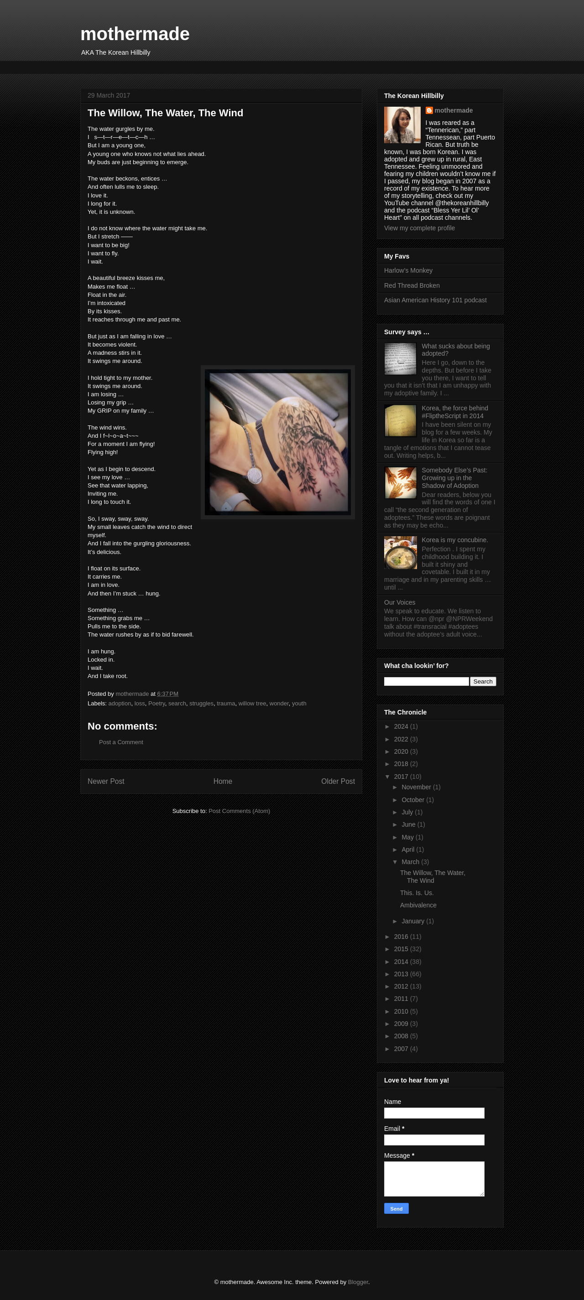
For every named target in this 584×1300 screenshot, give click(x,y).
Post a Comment (121, 742)
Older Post (338, 781)
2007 (402, 1048)
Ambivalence (418, 905)
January (414, 921)
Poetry (156, 703)
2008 (402, 1036)
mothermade (135, 34)
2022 (402, 739)
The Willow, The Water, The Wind (432, 876)
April (409, 849)
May (408, 837)
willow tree (252, 703)
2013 (402, 974)
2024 (402, 726)
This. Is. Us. (417, 892)
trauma (226, 703)
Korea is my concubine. (455, 540)
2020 (402, 751)
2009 (402, 1023)
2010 (402, 1011)
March (411, 861)
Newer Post (106, 781)
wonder (279, 703)
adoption (120, 703)
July (408, 812)
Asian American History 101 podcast (435, 300)
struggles (201, 703)
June (409, 824)
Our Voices (399, 602)
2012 (402, 986)
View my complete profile (419, 228)
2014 (402, 961)
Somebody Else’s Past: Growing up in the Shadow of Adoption (455, 477)
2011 (402, 998)
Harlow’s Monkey (408, 270)
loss (140, 703)
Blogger (358, 1282)
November (417, 787)
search (177, 703)
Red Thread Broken (412, 285)
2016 (402, 936)
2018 (402, 763)
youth (299, 703)
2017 (402, 776)
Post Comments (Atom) (239, 811)
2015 (402, 949)
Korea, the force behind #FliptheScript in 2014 (455, 412)
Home (223, 781)
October (414, 799)
